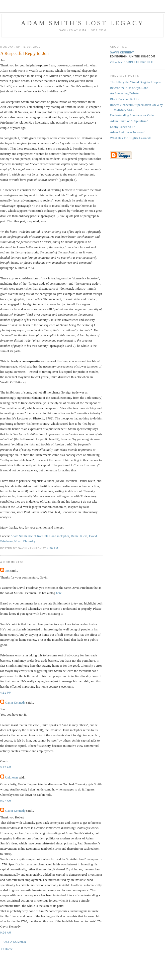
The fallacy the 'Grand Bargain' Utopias (135, 82)
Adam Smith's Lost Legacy (82, 23)
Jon (7, 571)
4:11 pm (5, 692)
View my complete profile (131, 62)
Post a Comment (15, 942)
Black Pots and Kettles (124, 99)
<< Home (6, 949)
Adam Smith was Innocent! (128, 132)
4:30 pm (52, 548)
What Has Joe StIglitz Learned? (130, 138)
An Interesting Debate (124, 93)
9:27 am (5, 800)
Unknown (11, 777)
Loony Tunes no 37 (122, 127)
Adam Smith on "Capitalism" (129, 121)
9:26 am (5, 932)
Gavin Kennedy (15, 702)
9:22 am (5, 767)
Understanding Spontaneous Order (132, 115)
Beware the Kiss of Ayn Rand (129, 88)
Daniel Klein (79, 536)
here (59, 593)
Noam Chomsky (24, 541)
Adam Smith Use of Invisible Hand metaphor (39, 536)
